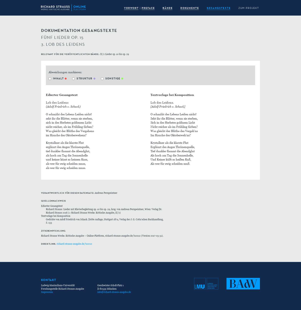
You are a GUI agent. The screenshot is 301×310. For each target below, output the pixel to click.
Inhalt (56, 78)
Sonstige (110, 78)
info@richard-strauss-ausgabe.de (114, 292)
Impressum (47, 292)
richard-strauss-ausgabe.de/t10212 (74, 243)
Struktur (82, 78)
